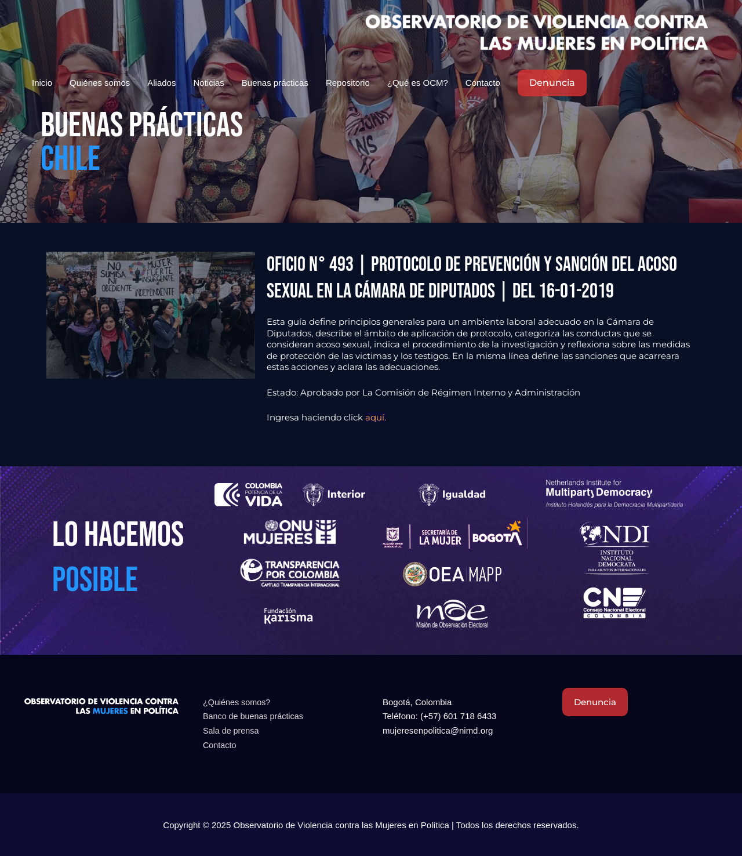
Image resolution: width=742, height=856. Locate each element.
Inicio (42, 83)
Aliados (161, 83)
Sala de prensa (232, 730)
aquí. (375, 417)
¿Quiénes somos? (238, 702)
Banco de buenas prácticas (255, 716)
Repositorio (348, 83)
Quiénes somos (100, 83)
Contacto (482, 83)
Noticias (208, 83)
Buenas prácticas (275, 83)
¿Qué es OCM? (417, 83)
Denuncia (597, 702)
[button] (552, 83)
